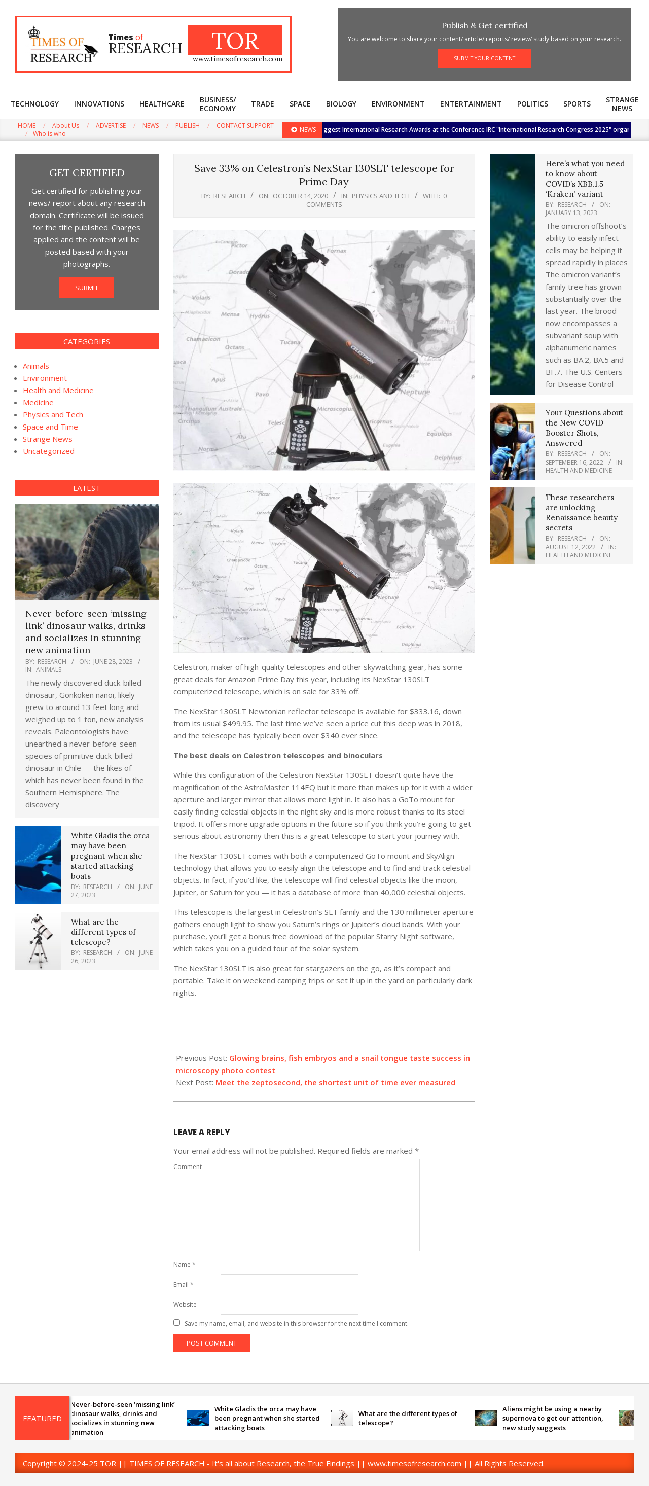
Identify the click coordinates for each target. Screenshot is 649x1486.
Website (185, 1304)
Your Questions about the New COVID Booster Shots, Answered (584, 428)
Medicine (38, 402)
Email (183, 1284)
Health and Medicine (58, 390)
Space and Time (50, 426)
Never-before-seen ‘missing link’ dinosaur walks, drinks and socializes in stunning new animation (86, 632)
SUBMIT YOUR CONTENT (484, 58)
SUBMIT (86, 287)
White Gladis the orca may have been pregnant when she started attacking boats (110, 856)
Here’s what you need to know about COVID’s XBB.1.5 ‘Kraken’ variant (585, 179)
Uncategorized (49, 451)
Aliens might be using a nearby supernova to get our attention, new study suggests (559, 1418)
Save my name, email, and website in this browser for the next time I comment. (297, 1323)
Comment (187, 1166)
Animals (36, 366)
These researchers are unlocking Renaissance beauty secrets (582, 512)
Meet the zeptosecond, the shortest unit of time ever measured (335, 1082)
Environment (45, 378)
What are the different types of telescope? (103, 932)
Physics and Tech (381, 195)
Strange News (48, 439)
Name (184, 1264)
